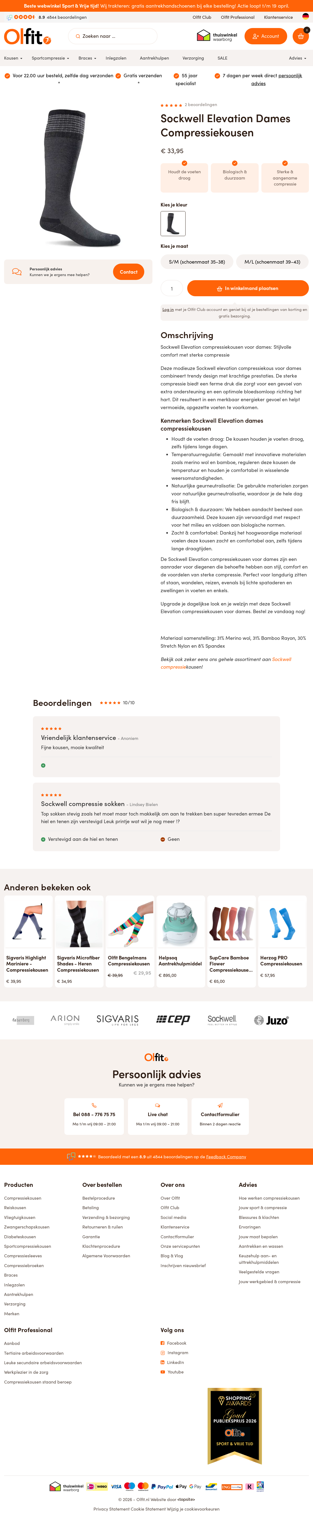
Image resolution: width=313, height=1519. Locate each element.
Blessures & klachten (259, 1217)
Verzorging (15, 1304)
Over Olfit (170, 1198)
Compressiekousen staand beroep (38, 1382)
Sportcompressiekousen (27, 1246)
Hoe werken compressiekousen (269, 1198)
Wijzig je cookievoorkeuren (193, 1509)
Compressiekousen (22, 1198)
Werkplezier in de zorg (26, 1372)
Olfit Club (202, 17)
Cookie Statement (148, 1509)
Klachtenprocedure (101, 1246)
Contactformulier (177, 1236)
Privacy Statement (111, 1509)
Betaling (90, 1208)
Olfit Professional (238, 17)
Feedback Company (226, 1156)
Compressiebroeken (24, 1265)
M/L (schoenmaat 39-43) (272, 262)
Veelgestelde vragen (259, 1271)
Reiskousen (15, 1208)
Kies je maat (174, 246)
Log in (168, 309)
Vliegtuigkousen (19, 1217)
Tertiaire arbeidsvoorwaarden (34, 1353)
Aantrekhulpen (18, 1294)
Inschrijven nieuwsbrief (183, 1265)
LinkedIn (172, 1362)
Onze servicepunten (180, 1246)
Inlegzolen (14, 1285)
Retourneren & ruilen (102, 1227)
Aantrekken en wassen (261, 1246)
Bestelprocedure (98, 1198)
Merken (11, 1313)
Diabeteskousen (20, 1236)
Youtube (172, 1372)
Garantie (91, 1236)
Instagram (174, 1352)
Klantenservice (278, 17)
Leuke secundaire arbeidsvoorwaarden (43, 1362)
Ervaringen (250, 1227)
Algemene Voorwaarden (106, 1255)
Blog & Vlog (172, 1255)
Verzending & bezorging (106, 1217)
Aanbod (12, 1343)
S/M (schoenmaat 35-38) (197, 262)
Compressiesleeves (23, 1255)
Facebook (173, 1343)
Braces (11, 1275)
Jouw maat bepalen (258, 1236)
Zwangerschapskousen (26, 1227)
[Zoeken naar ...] (78, 36)
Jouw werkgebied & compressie (270, 1281)
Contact (128, 271)
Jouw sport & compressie (263, 1208)
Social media (173, 1217)
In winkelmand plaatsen (246, 288)
